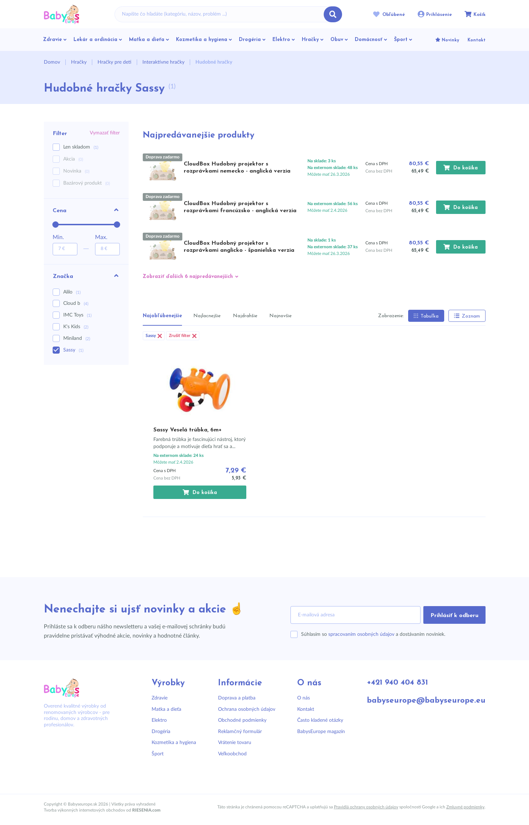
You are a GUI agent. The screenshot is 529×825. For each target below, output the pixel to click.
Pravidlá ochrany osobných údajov (366, 807)
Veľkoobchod (230, 753)
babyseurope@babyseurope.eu (423, 701)
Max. (101, 237)
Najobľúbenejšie (162, 316)
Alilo (72, 292)
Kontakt (301, 709)
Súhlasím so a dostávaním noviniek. (373, 634)
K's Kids (75, 327)
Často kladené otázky (316, 720)
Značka (86, 275)
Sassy (73, 350)
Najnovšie (280, 316)
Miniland (76, 338)
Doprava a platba (234, 698)
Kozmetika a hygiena (174, 742)
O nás (299, 698)
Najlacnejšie (207, 316)
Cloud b (75, 303)
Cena (86, 210)
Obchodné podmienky (240, 720)
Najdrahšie (245, 316)
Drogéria (161, 731)
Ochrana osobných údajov (244, 709)
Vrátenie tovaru (232, 742)
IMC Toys (77, 315)
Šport (158, 753)
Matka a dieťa (166, 709)
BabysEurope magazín (317, 731)
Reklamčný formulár (238, 731)
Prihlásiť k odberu (454, 615)
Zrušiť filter (182, 335)
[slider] (55, 224)
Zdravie (159, 698)
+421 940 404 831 (395, 683)
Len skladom (80, 147)
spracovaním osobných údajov (361, 634)
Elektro (159, 720)
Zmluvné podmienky (465, 807)
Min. (58, 237)
